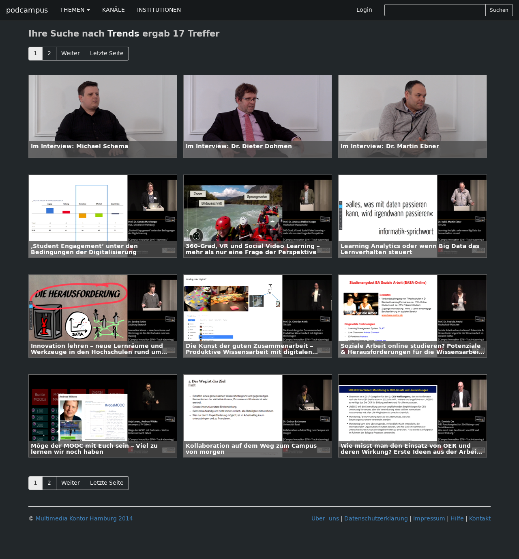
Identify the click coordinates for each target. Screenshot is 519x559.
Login (364, 9)
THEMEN (75, 9)
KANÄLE (113, 9)
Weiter (70, 53)
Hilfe (457, 518)
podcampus (27, 10)
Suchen (499, 10)
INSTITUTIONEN (159, 9)
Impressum (429, 518)
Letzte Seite (107, 53)
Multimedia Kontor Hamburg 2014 (84, 518)
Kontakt (480, 518)
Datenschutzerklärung (376, 518)
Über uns (325, 518)
